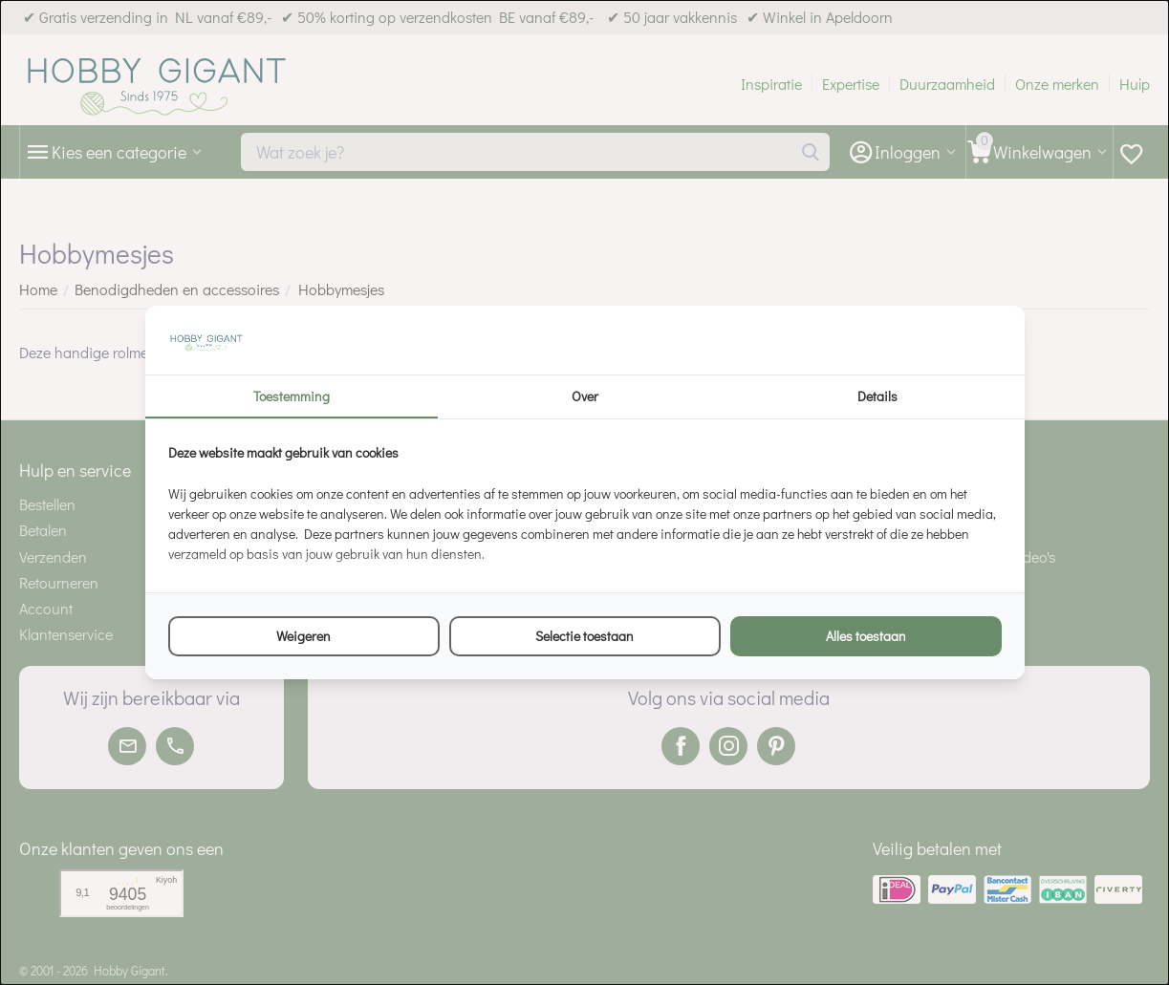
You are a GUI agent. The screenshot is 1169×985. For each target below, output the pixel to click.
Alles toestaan (866, 636)
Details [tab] (877, 396)
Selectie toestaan (584, 636)
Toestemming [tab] (291, 396)
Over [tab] (585, 396)
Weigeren (303, 636)
